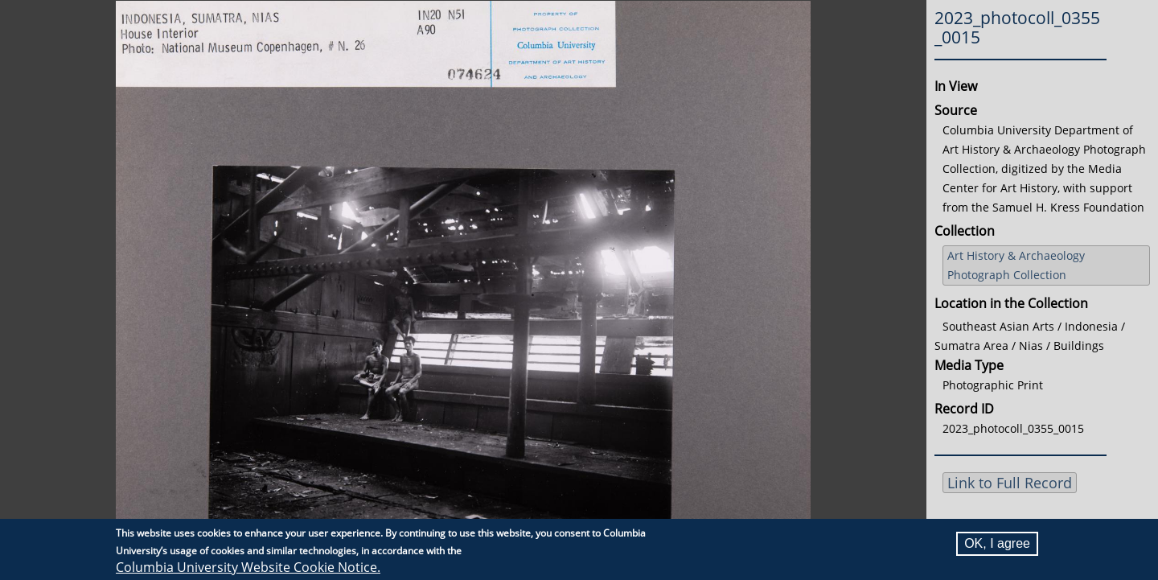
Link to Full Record (1009, 482)
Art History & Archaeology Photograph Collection (1016, 265)
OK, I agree (997, 543)
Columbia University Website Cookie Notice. (248, 567)
